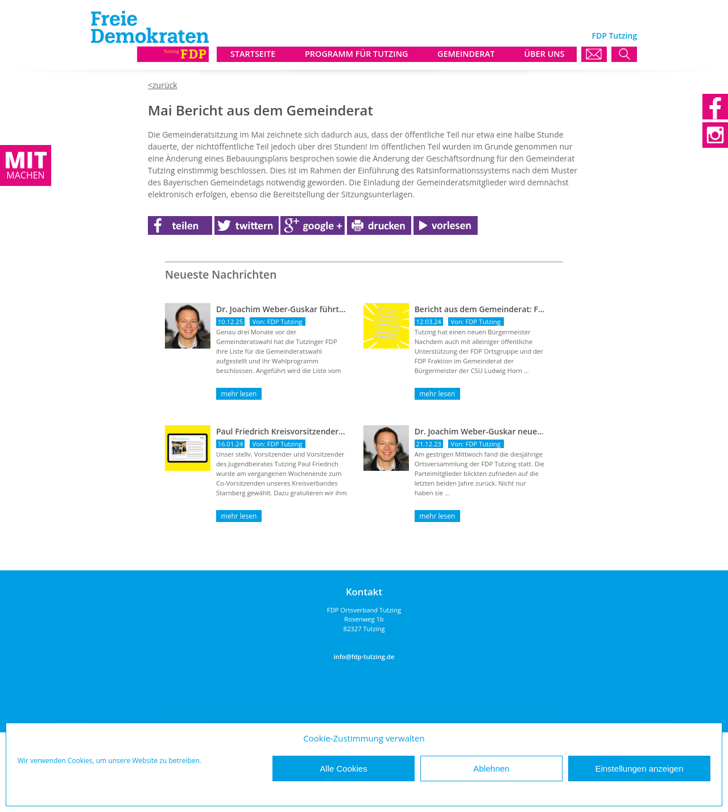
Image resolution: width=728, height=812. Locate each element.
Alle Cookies (343, 768)
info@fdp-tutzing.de (364, 656)
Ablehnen (491, 768)
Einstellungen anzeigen (639, 768)
